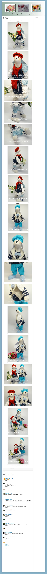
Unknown (6, 478)
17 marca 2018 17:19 (10, 505)
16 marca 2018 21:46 (10, 478)
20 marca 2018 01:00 (10, 532)
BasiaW (6, 514)
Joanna (6, 532)
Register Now (7, 545)
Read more (6, 544)
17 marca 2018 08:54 (9, 499)
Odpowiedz (6, 480)
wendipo (6, 505)
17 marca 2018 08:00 (9, 493)
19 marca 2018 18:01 (11, 523)
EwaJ (6, 493)
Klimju (6, 499)
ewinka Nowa (7, 523)
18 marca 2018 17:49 (10, 514)
